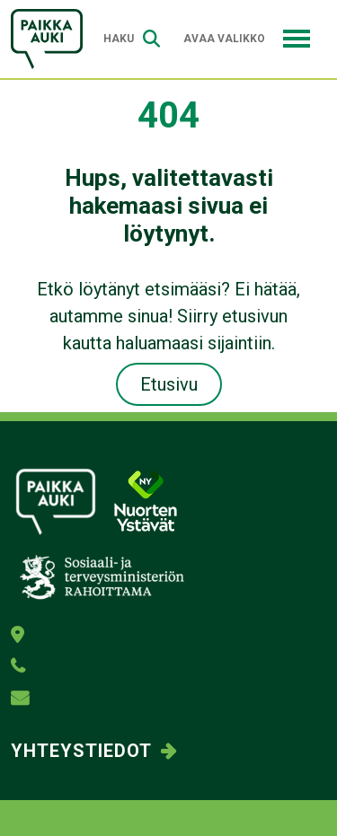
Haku (131, 39)
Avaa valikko (246, 38)
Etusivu (169, 384)
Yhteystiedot (81, 750)
